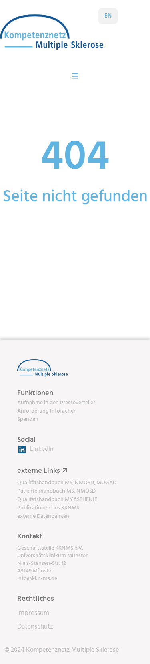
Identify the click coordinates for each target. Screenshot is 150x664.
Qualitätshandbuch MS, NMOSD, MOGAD (66, 482)
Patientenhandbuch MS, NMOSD (56, 491)
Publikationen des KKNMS (48, 508)
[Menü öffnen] (75, 76)
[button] (14, 649)
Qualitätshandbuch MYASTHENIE (57, 499)
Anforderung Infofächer (46, 411)
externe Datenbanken (43, 516)
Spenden (27, 419)
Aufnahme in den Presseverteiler (56, 402)
